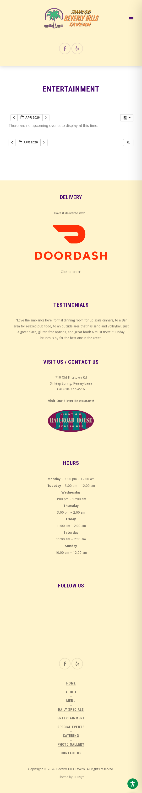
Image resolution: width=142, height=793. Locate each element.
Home (71, 683)
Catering (71, 736)
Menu (71, 701)
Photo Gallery (71, 744)
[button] (128, 142)
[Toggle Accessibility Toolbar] (132, 783)
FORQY (79, 777)
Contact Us (71, 753)
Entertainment (71, 718)
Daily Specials (71, 710)
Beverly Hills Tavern (70, 769)
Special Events (71, 727)
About (71, 692)
